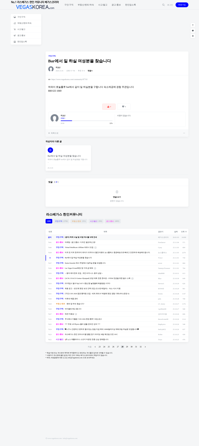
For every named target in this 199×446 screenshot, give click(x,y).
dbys (159, 278)
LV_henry (161, 304)
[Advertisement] (26, 88)
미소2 (58, 67)
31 (136, 347)
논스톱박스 (162, 252)
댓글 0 (90, 71)
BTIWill (161, 288)
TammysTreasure (164, 268)
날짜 (176, 232)
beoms (160, 294)
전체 (49, 221)
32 (141, 347)
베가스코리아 (163, 237)
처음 (90, 347)
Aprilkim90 (162, 309)
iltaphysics (162, 324)
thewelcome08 (163, 319)
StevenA (161, 283)
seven (160, 263)
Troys (160, 339)
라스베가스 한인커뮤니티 (64, 214)
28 (122, 347)
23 (100, 347)
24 (104, 347)
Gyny (160, 247)
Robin (160, 334)
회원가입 (182, 5)
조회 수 (184, 232)
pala (159, 299)
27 (118, 347)
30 (132, 347)
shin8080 (161, 273)
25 (109, 347)
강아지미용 (162, 314)
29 (127, 347)
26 (113, 347)
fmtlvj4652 (162, 329)
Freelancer (161, 242)
